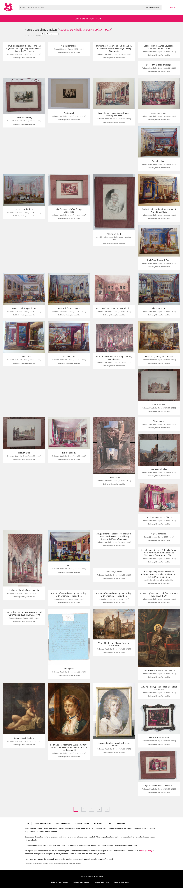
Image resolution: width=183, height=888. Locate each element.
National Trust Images (81, 882)
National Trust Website (59, 882)
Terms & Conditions (63, 823)
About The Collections (43, 823)
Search (172, 7)
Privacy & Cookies (82, 823)
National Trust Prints (101, 882)
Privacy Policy (146, 851)
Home (27, 823)
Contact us (121, 823)
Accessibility (98, 823)
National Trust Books (121, 882)
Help (110, 823)
